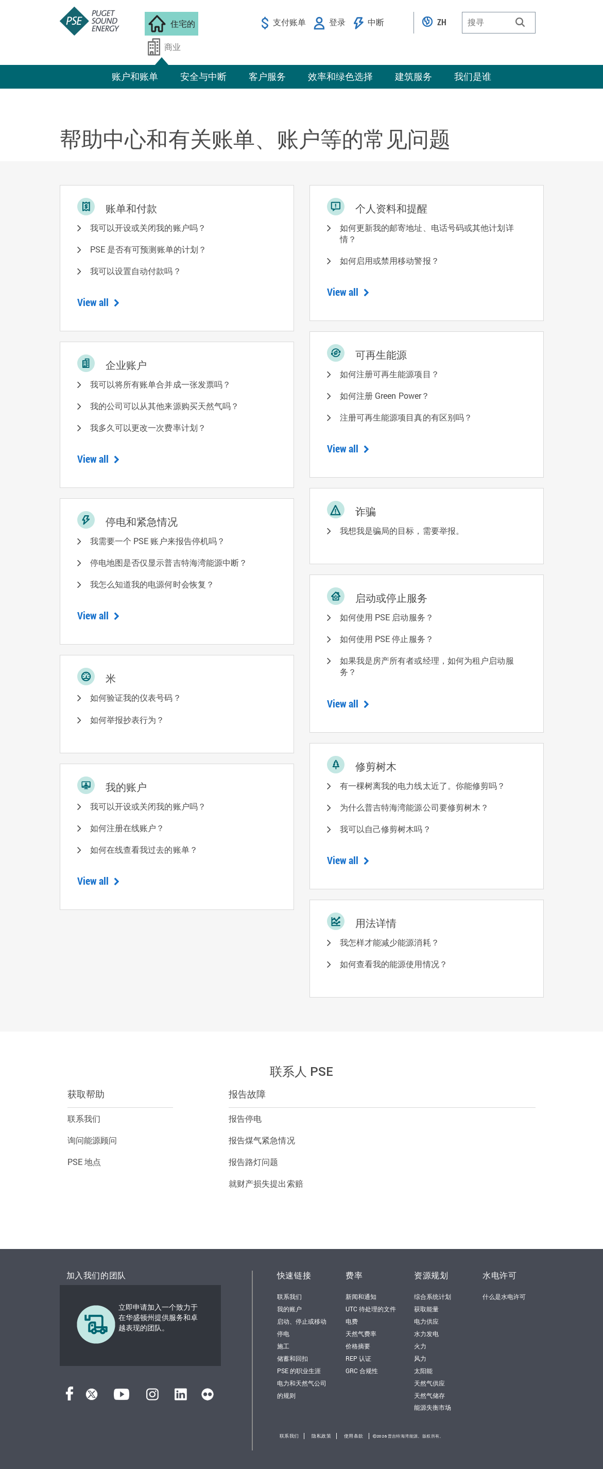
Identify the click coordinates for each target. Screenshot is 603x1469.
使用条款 (354, 1436)
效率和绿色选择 (340, 76)
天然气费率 (361, 1333)
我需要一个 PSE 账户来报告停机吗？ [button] (158, 540)
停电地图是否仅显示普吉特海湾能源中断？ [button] (169, 562)
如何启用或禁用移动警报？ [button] (389, 260)
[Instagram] (152, 1397)
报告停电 (245, 1118)
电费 (352, 1321)
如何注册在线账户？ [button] (127, 827)
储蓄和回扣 (292, 1358)
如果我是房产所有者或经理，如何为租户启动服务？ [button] (427, 666)
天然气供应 (429, 1383)
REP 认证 (358, 1358)
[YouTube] (121, 1397)
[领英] (180, 1397)
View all (98, 302)
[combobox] (498, 22)
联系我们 (83, 1118)
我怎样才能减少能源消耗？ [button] (389, 942)
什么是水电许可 (504, 1296)
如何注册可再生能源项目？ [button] (389, 373)
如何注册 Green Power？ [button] (385, 395)
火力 (420, 1346)
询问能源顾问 (92, 1140)
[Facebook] (69, 1397)
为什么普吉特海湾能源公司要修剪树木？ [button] (414, 807)
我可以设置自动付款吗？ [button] (135, 270)
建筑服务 (413, 76)
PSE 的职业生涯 (299, 1370)
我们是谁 (472, 76)
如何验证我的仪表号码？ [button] (135, 697)
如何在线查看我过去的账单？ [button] (144, 849)
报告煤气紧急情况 (262, 1140)
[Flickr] (207, 1397)
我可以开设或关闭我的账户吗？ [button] (148, 227)
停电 (283, 1333)
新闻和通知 (361, 1296)
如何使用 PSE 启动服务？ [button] (387, 617)
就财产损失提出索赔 (266, 1183)
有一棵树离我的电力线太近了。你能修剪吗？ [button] (423, 785)
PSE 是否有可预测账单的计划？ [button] (148, 249)
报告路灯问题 (254, 1161)
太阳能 (423, 1370)
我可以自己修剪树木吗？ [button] (385, 828)
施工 (283, 1346)
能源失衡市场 (432, 1407)
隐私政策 (321, 1436)
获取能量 (426, 1309)
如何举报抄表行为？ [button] (127, 719)
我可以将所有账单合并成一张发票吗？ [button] (160, 384)
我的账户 (289, 1309)
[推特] (91, 1397)
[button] (520, 22)
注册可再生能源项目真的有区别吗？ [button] (406, 417)
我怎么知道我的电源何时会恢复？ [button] (152, 584)
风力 (420, 1358)
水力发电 (426, 1333)
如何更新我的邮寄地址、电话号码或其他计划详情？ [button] (427, 233)
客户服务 (267, 76)
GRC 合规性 (362, 1370)
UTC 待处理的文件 (371, 1309)
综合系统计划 (432, 1296)
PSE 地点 (84, 1161)
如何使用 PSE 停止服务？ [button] (387, 638)
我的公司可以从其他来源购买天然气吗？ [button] (164, 405)
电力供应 (426, 1321)
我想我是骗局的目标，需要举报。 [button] (402, 530)
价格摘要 (358, 1346)
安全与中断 (203, 76)
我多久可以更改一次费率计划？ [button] (148, 427)
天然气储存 (429, 1395)
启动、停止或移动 (301, 1321)
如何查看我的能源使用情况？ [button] (393, 963)
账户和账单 (135, 76)
